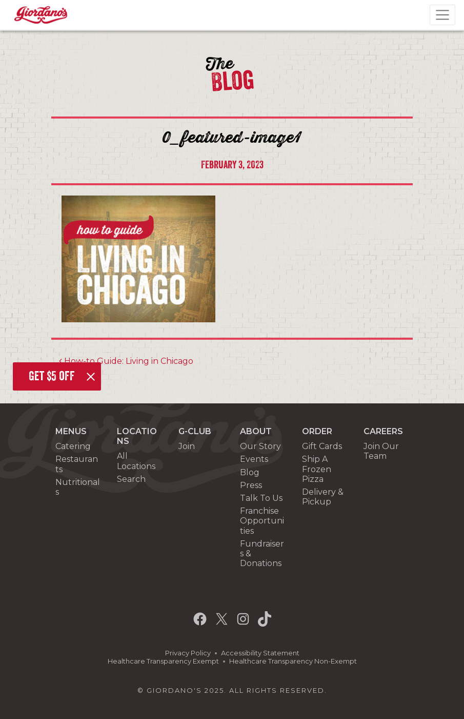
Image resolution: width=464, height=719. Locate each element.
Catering (73, 446)
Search (131, 479)
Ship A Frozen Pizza (316, 468)
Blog (249, 472)
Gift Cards (322, 446)
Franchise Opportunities (262, 520)
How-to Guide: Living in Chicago (126, 361)
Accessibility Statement (260, 653)
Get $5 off (52, 376)
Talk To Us (261, 498)
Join (186, 446)
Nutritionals (77, 487)
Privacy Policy (188, 653)
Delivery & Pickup (323, 497)
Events (254, 459)
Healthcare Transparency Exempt (163, 661)
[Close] (91, 377)
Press (251, 485)
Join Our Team (381, 451)
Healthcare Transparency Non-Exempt (293, 661)
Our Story (260, 446)
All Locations (136, 461)
